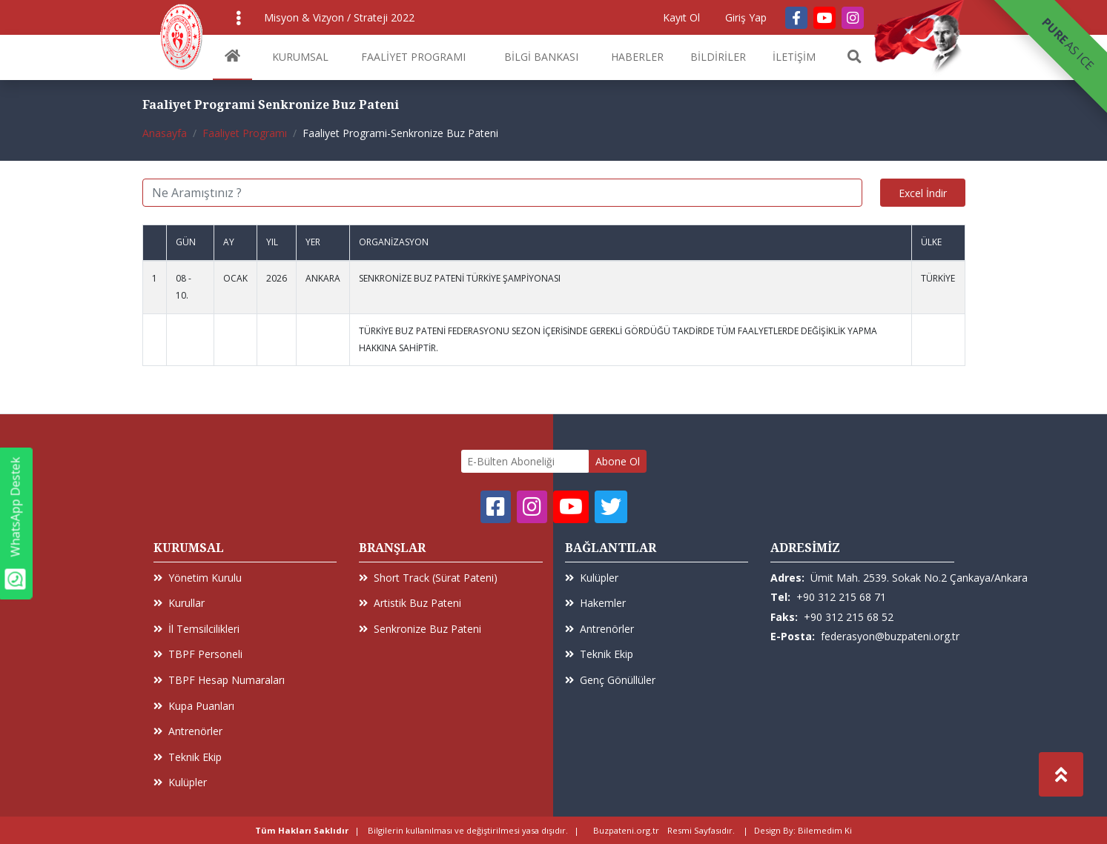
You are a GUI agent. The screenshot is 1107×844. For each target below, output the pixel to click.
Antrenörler (187, 731)
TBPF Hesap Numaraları (219, 680)
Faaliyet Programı (244, 133)
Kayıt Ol (681, 17)
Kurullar (179, 603)
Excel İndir (923, 193)
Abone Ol (617, 461)
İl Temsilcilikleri (196, 629)
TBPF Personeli (197, 654)
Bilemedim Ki (825, 830)
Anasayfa (164, 133)
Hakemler (595, 603)
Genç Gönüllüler (610, 680)
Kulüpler (180, 782)
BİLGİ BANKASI (541, 57)
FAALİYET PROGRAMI (413, 57)
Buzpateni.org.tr (626, 830)
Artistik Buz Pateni (410, 603)
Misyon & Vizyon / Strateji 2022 (339, 17)
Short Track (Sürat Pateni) (428, 578)
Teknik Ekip (187, 757)
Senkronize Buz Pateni (420, 629)
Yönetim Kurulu (197, 578)
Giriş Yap (746, 17)
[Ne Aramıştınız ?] (502, 193)
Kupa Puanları (193, 706)
